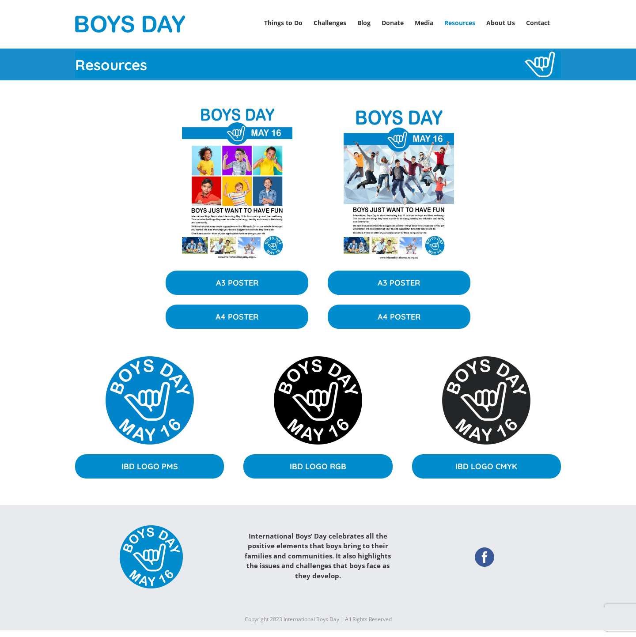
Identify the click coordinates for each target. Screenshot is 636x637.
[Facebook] (484, 552)
